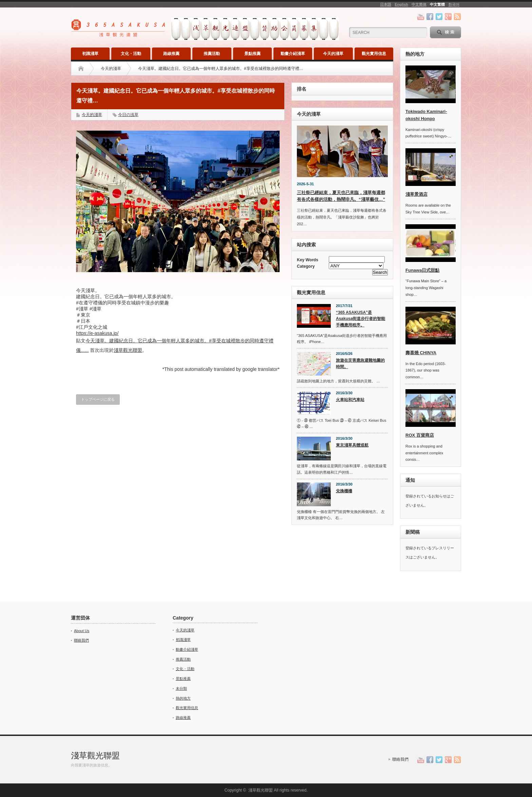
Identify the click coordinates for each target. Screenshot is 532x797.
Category (306, 266)
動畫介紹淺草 (293, 53)
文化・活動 (131, 53)
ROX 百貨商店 (419, 435)
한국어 (453, 4)
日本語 (385, 4)
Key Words (307, 260)
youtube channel (420, 16)
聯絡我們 (81, 640)
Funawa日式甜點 (422, 270)
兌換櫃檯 (344, 491)
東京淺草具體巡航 (352, 445)
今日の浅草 (128, 114)
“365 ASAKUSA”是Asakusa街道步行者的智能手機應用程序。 (360, 318)
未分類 (181, 688)
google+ (448, 16)
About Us (81, 631)
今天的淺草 (333, 53)
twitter (439, 16)
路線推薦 (171, 53)
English (401, 4)
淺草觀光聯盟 (128, 350)
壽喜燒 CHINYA (420, 352)
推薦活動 (212, 53)
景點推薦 (252, 53)
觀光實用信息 (374, 53)
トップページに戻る (98, 399)
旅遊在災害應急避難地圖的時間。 (360, 363)
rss (457, 16)
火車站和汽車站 (350, 399)
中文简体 (419, 4)
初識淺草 (90, 53)
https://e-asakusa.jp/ (97, 333)
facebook (430, 16)
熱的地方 (183, 698)
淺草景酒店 (416, 194)
